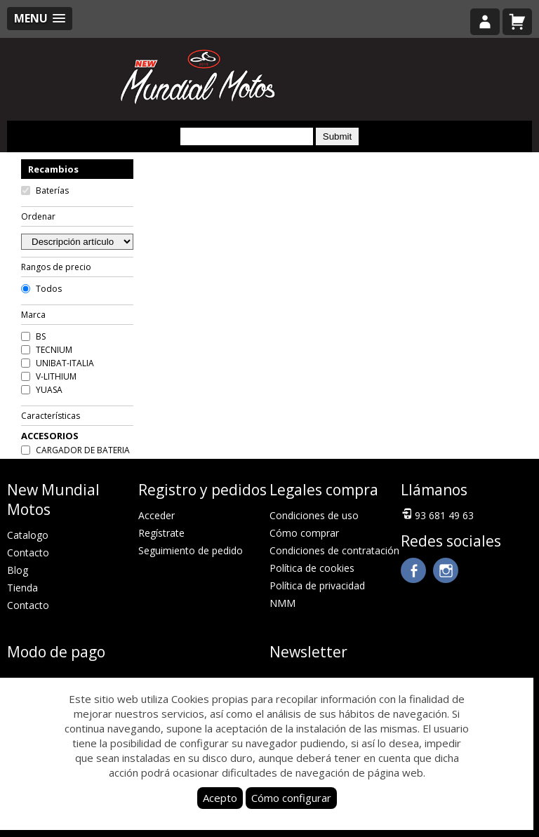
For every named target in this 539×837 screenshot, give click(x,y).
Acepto (220, 798)
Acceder (156, 515)
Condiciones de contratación (334, 550)
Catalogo (27, 535)
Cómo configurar (291, 798)
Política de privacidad (317, 585)
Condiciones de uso (314, 515)
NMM (282, 603)
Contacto (28, 552)
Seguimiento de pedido (190, 550)
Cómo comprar (304, 533)
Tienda (22, 587)
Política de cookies (312, 568)
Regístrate (161, 533)
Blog (17, 570)
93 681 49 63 (437, 514)
